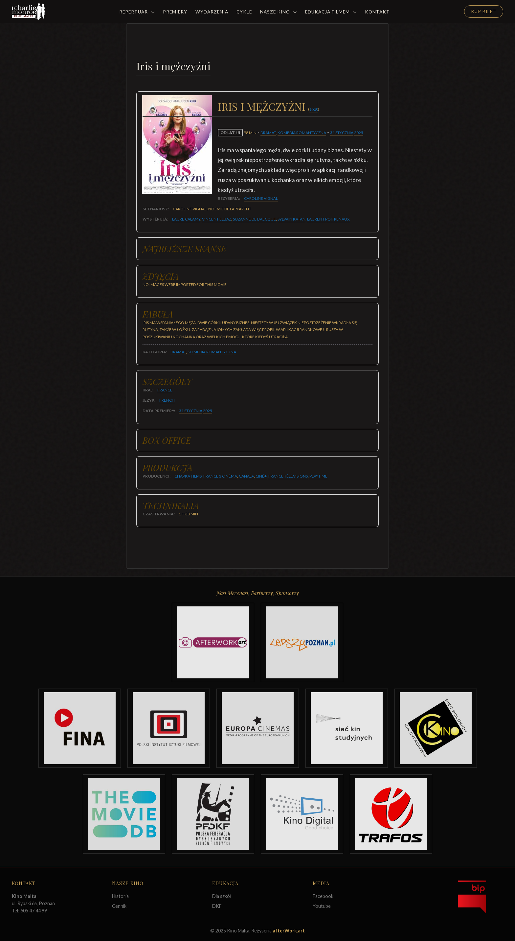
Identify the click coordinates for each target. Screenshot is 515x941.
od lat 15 (230, 132)
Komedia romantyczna (302, 132)
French (167, 400)
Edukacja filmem (331, 11)
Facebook (323, 896)
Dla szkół (222, 896)
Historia (120, 896)
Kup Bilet (483, 11)
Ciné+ (261, 476)
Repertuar (137, 11)
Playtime (318, 476)
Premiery (175, 11)
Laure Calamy (186, 219)
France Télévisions (288, 476)
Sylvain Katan (291, 219)
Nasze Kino (278, 11)
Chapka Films (188, 476)
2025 (313, 109)
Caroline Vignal (261, 198)
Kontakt (377, 11)
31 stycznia (341, 132)
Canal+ (246, 476)
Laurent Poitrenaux (328, 219)
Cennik (119, 906)
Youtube (322, 906)
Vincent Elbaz (216, 219)
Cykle (244, 11)
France (164, 390)
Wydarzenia (211, 11)
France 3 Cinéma (220, 476)
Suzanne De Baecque (254, 219)
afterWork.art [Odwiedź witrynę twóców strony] (289, 930)
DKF (217, 906)
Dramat (268, 132)
